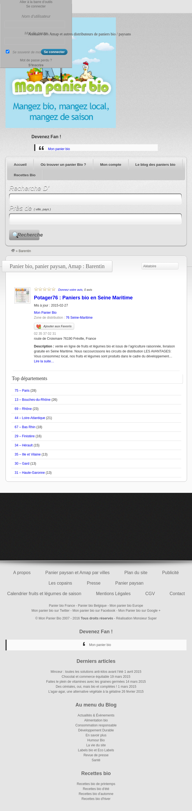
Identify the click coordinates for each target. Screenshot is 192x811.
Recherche (28, 235)
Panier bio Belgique (92, 606)
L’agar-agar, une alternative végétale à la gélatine (84, 692)
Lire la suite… (44, 361)
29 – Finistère (25, 436)
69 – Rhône (23, 409)
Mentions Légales (113, 593)
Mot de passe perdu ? (36, 60)
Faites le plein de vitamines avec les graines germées (85, 682)
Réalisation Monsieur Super (136, 618)
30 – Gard (22, 463)
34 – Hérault (24, 445)
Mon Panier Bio (45, 313)
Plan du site (136, 572)
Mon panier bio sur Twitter (50, 611)
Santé (96, 760)
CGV (150, 593)
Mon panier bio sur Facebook (94, 611)
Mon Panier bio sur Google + (139, 611)
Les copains (60, 583)
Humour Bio (96, 740)
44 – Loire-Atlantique (30, 418)
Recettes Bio (25, 175)
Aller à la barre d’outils (36, 2)
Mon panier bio (59, 149)
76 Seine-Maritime (79, 318)
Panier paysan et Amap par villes (77, 572)
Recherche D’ (29, 188)
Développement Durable (96, 730)
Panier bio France (62, 606)
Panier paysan (129, 583)
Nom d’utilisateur (36, 16)
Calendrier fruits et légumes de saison (44, 593)
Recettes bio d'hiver (95, 799)
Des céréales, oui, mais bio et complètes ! (86, 687)
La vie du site (96, 745)
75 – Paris (22, 391)
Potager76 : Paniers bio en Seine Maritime (83, 297)
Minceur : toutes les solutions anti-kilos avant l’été (87, 672)
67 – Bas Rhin (25, 427)
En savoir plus (96, 735)
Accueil (20, 165)
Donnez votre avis (70, 289)
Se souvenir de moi (26, 52)
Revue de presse (96, 755)
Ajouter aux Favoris (54, 327)
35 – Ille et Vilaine (28, 454)
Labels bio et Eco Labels (96, 750)
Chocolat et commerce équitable (85, 677)
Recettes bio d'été (96, 789)
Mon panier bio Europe (126, 606)
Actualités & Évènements (96, 715)
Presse (94, 583)
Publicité (170, 572)
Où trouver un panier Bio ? (63, 165)
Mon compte (110, 165)
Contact (177, 593)
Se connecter (36, 6)
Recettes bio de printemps (96, 784)
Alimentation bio (96, 720)
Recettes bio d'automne (96, 794)
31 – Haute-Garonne (30, 473)
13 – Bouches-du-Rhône (32, 400)
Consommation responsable (95, 725)
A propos (22, 572)
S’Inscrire (36, 65)
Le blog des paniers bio (155, 165)
